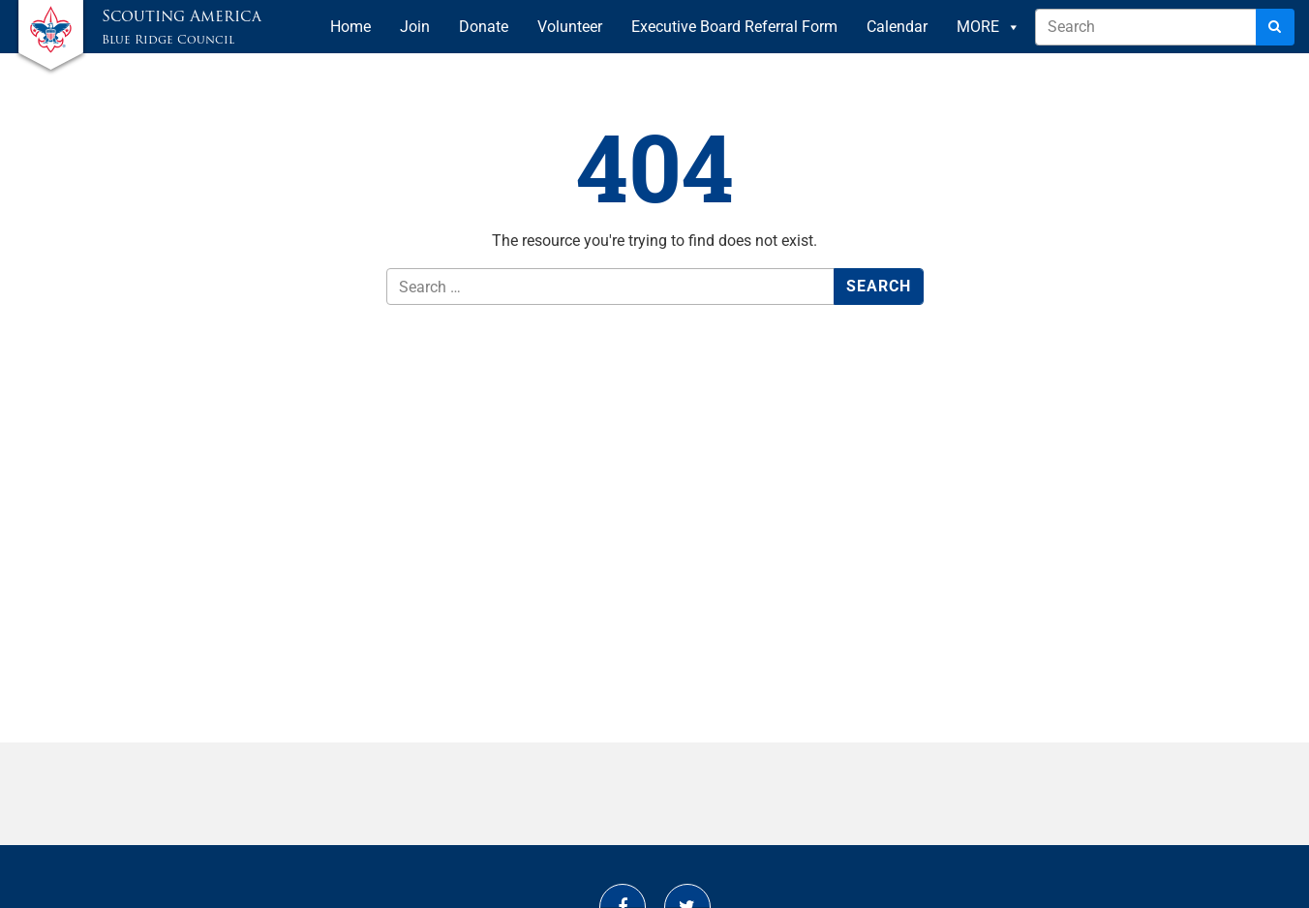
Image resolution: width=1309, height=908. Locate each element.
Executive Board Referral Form (734, 26)
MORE (988, 27)
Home (350, 26)
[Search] (1275, 27)
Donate (483, 26)
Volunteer (569, 26)
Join (415, 26)
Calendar (897, 26)
